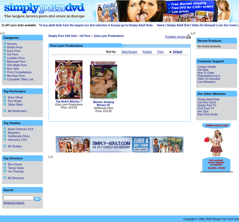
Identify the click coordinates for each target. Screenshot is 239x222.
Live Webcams (206, 81)
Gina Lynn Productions (109, 35)
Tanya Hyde (13, 168)
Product (147, 51)
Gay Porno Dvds (207, 114)
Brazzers (11, 132)
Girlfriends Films (16, 136)
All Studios (12, 146)
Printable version (175, 36)
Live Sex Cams (227, 25)
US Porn (85, 35)
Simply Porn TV (206, 105)
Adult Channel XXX (18, 129)
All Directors (13, 178)
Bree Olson (13, 97)
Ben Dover (12, 164)
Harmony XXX (15, 139)
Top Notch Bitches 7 (69, 101)
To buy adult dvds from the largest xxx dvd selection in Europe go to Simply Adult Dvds (96, 25)
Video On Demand (203, 25)
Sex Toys (202, 111)
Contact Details (206, 66)
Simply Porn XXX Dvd (62, 35)
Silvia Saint (13, 104)
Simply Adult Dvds (208, 99)
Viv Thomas (13, 171)
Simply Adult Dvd (178, 25)
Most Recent (129, 51)
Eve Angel (12, 101)
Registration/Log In (208, 75)
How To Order (205, 72)
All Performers (15, 111)
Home (161, 25)
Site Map (202, 69)
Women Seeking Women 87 (103, 104)
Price (160, 51)
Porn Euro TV (205, 108)
